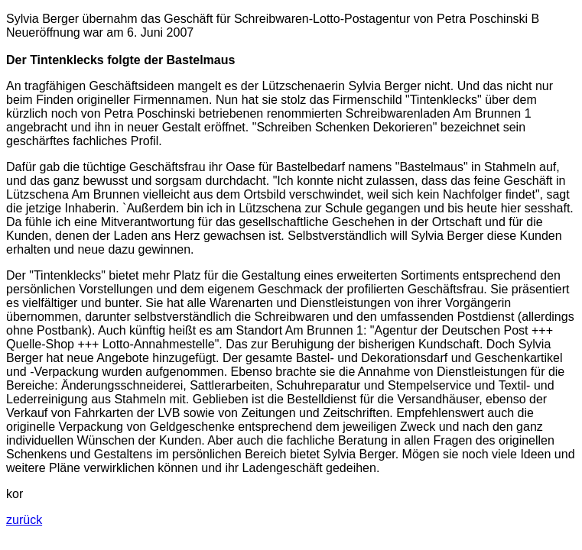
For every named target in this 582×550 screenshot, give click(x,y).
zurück (24, 519)
